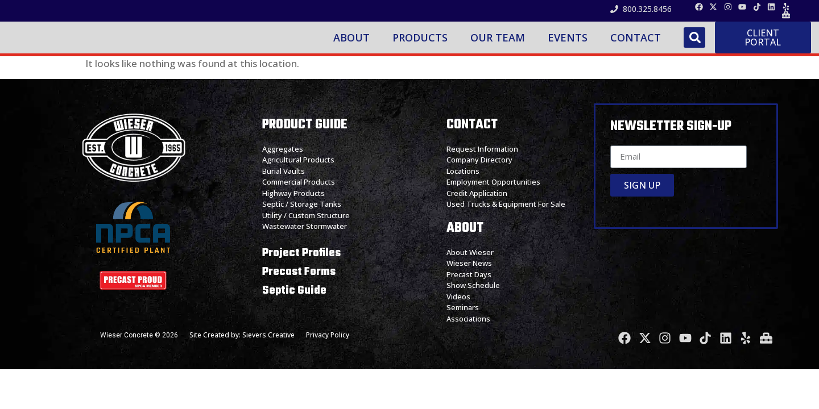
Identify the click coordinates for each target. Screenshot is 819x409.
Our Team (499, 43)
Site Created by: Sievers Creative (242, 347)
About (353, 43)
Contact (637, 43)
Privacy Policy (327, 347)
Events (569, 43)
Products (421, 43)
